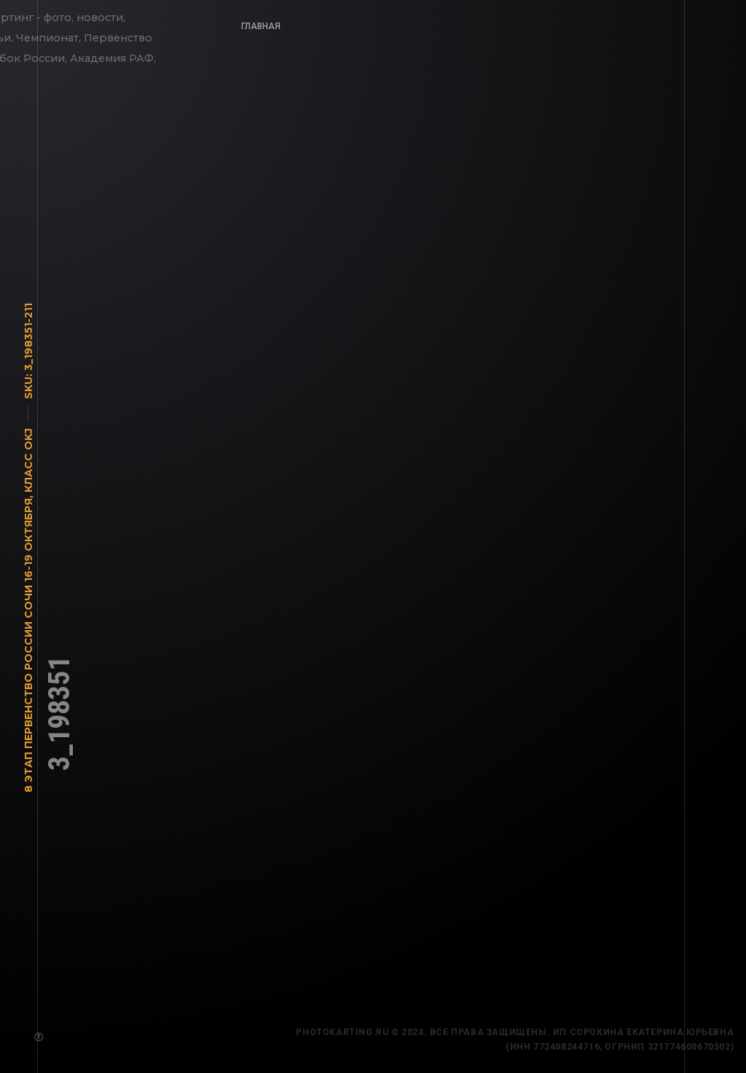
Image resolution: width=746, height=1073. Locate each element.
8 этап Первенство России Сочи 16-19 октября (28, 649)
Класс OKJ (28, 464)
